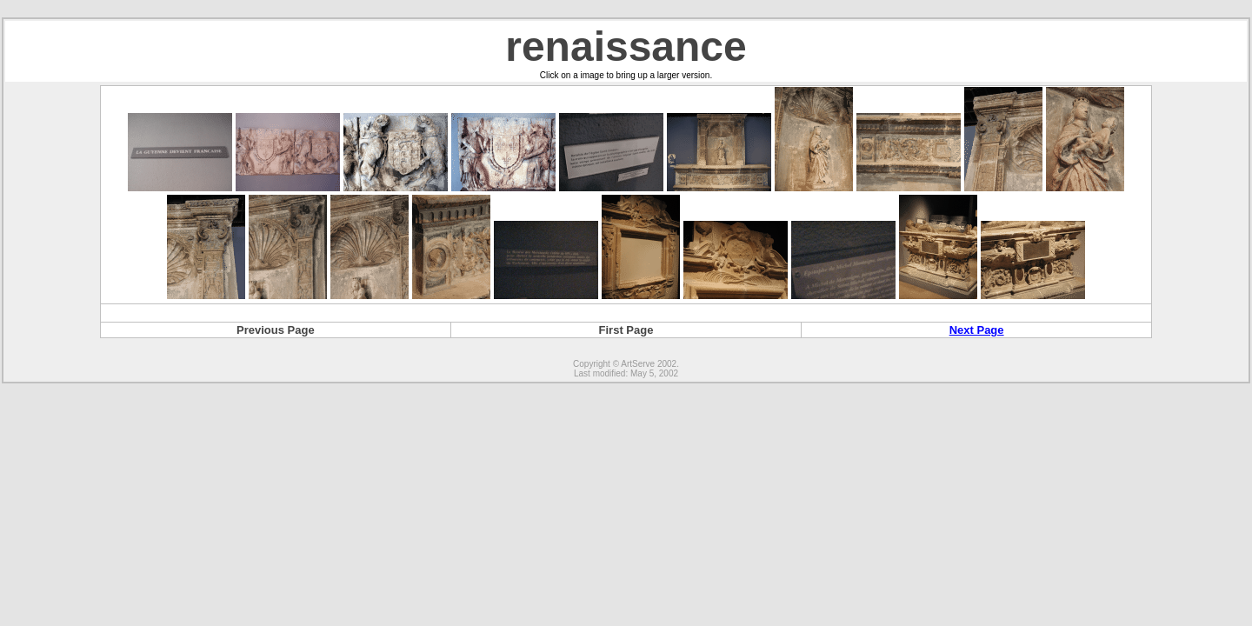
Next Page (976, 329)
